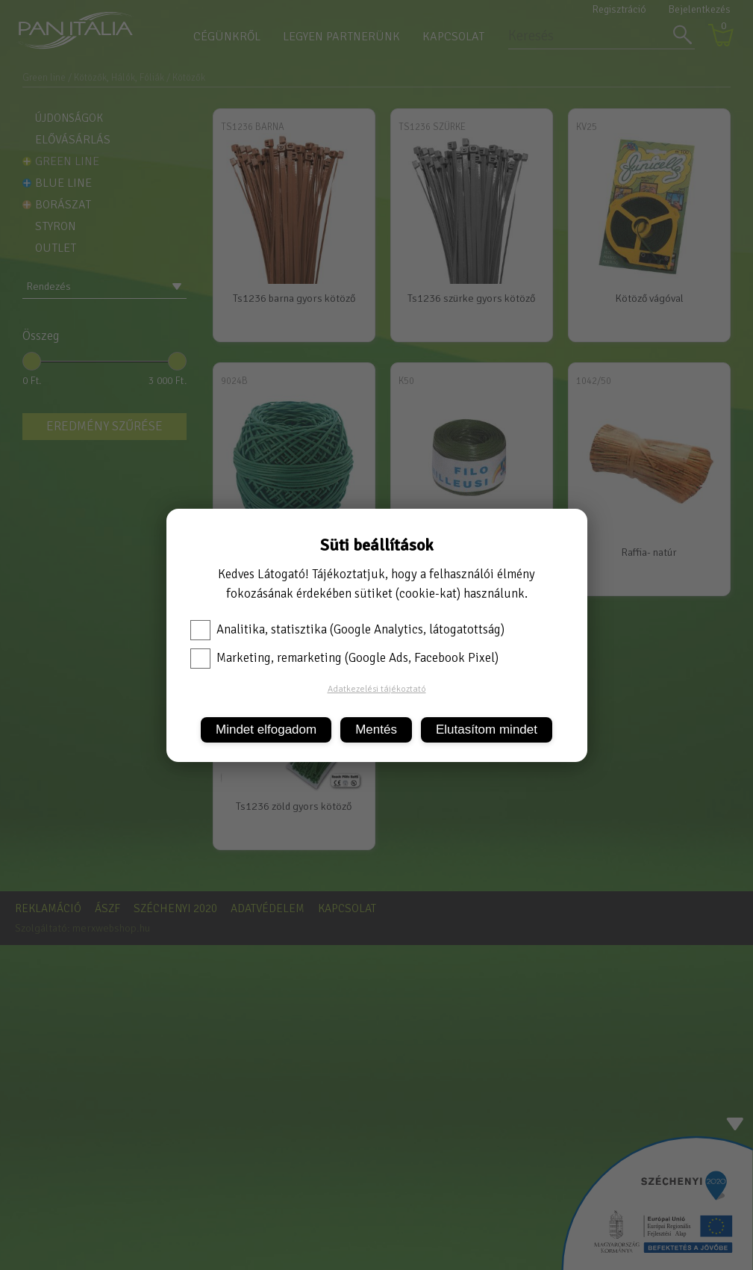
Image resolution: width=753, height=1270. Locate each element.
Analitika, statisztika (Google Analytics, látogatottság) (347, 629)
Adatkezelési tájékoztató (377, 689)
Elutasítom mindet (486, 729)
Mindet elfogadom (266, 729)
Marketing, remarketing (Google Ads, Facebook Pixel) (344, 658)
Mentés (376, 729)
